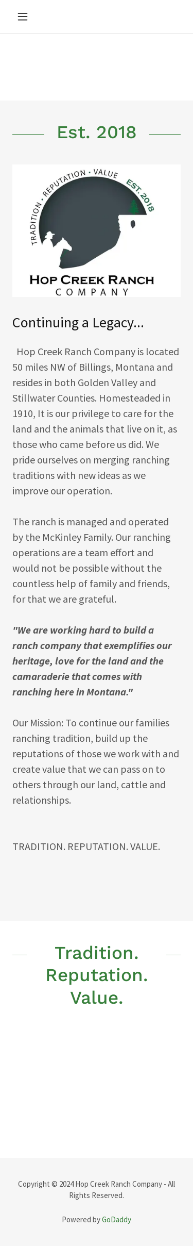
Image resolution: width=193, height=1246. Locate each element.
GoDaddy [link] (116, 1219)
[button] (25, 16)
